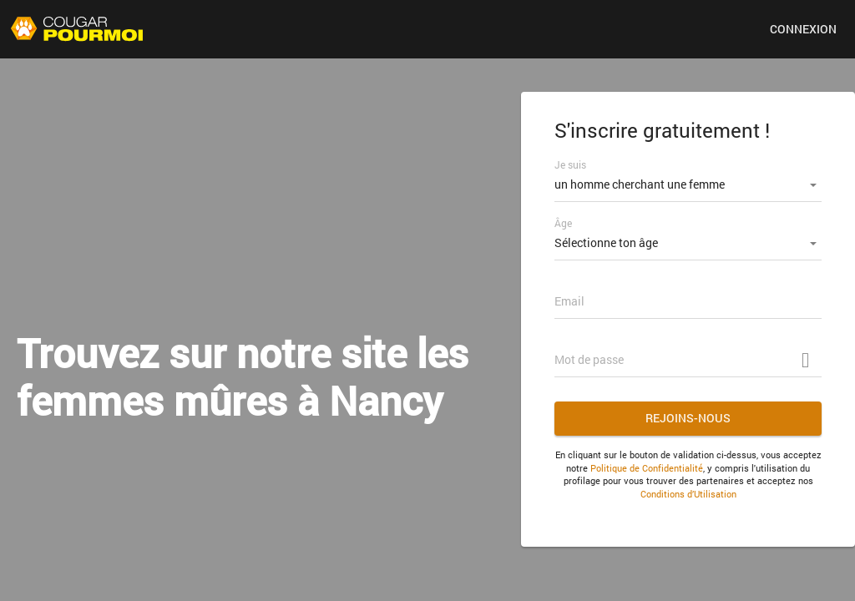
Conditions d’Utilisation (688, 493)
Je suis (570, 164)
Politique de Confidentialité (646, 468)
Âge (563, 223)
